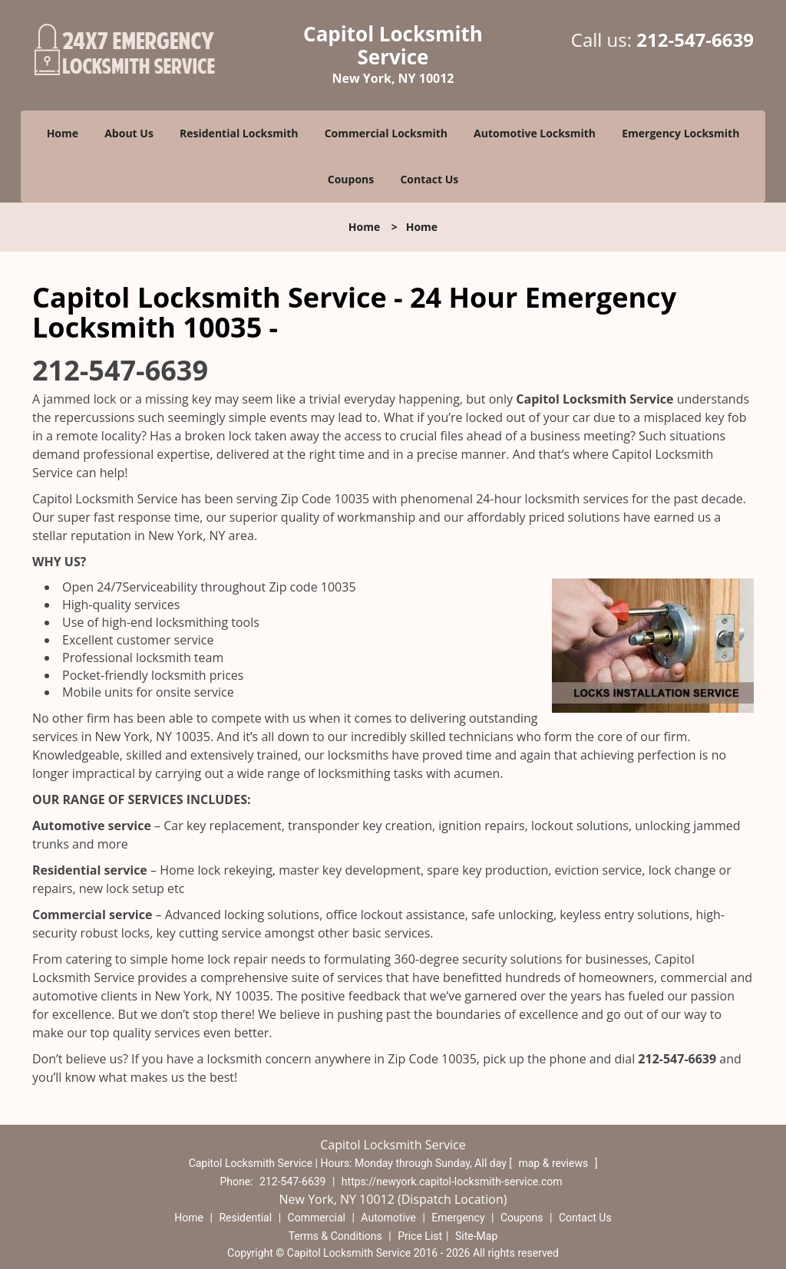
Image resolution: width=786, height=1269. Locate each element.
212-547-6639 (695, 39)
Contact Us (429, 179)
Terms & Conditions (335, 1236)
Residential (245, 1217)
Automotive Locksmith (535, 133)
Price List (420, 1236)
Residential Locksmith (239, 133)
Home (62, 133)
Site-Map (476, 1236)
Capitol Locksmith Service (594, 399)
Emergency (457, 1217)
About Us (129, 133)
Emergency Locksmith (680, 133)
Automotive (388, 1217)
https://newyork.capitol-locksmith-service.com (452, 1181)
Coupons (351, 179)
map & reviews (554, 1163)
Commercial (316, 1217)
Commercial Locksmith (386, 133)
